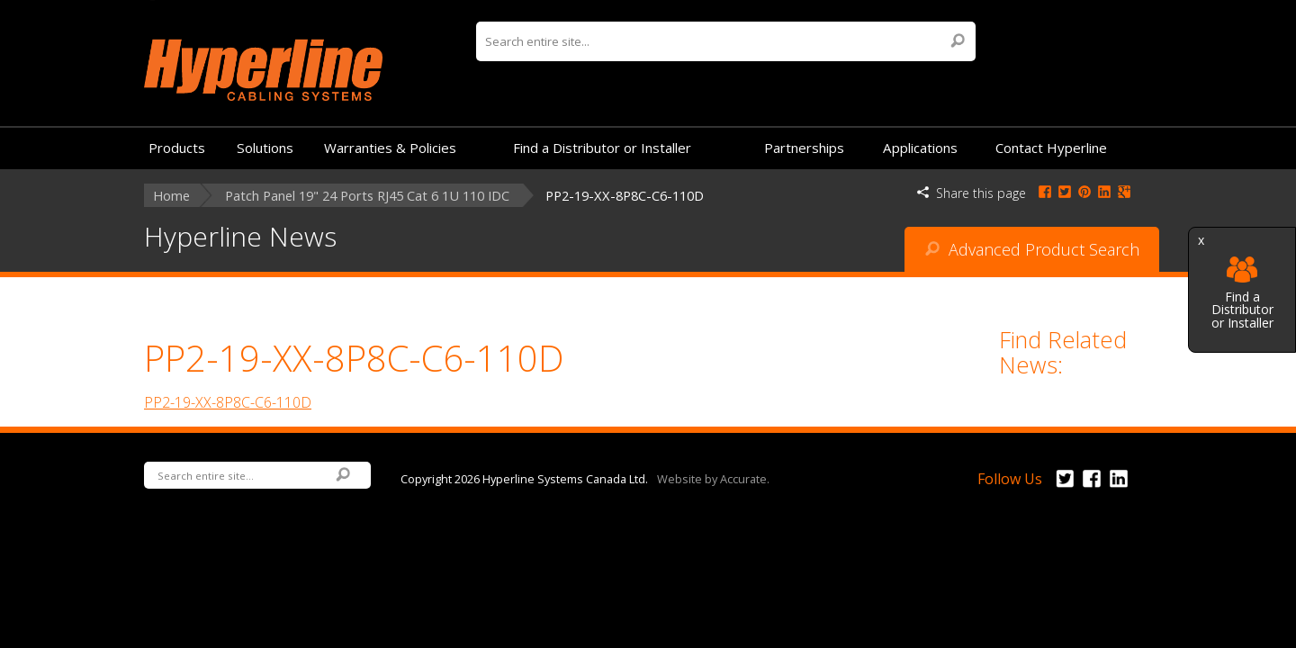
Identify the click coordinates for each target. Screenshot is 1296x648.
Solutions (265, 148)
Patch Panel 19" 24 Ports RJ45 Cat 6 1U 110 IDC (367, 195)
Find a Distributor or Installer (1242, 292)
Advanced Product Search (1032, 249)
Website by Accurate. (713, 478)
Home (171, 195)
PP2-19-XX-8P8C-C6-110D (227, 402)
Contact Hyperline (1051, 148)
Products (176, 148)
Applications (920, 148)
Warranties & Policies (390, 148)
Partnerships (804, 148)
